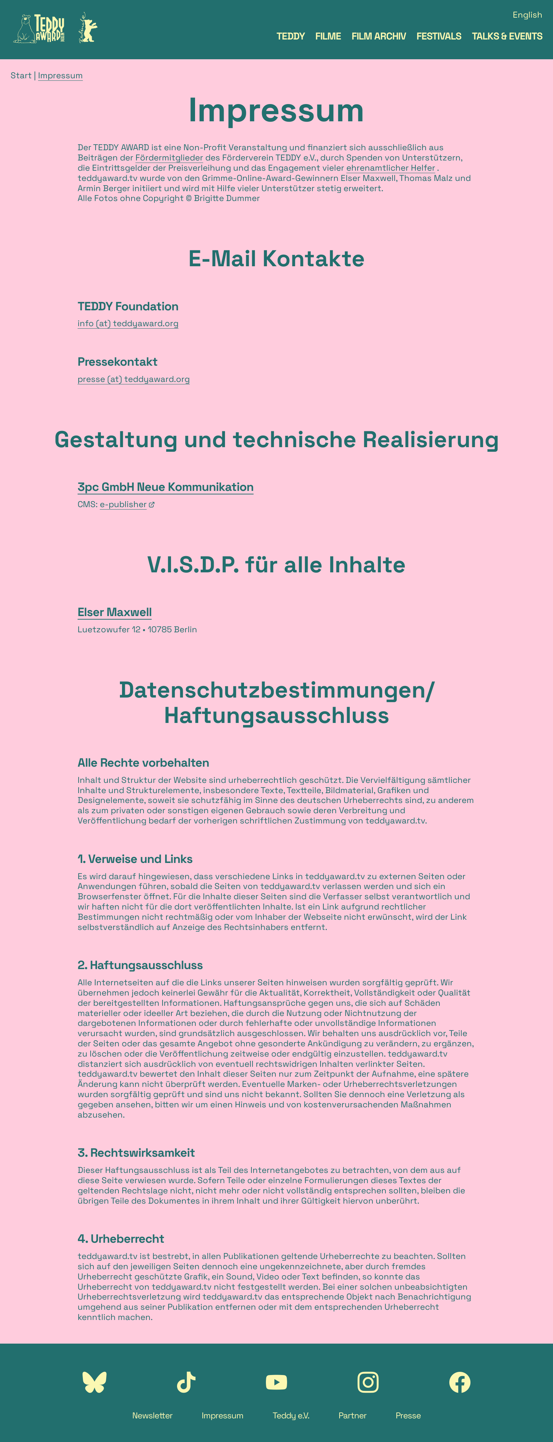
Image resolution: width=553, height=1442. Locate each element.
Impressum (60, 75)
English (527, 15)
